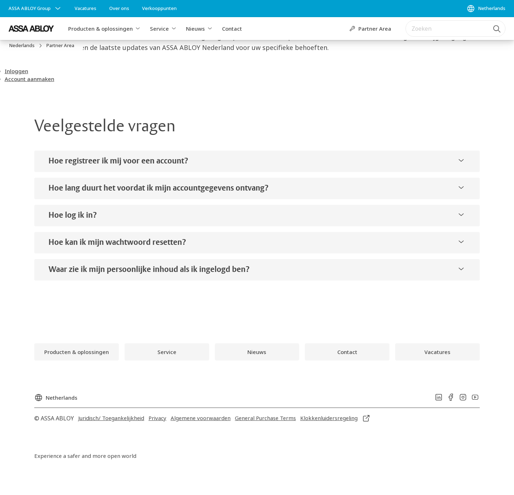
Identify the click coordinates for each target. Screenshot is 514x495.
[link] (85, 8)
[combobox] (455, 28)
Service (159, 28)
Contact (232, 28)
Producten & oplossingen (100, 28)
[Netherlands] (486, 8)
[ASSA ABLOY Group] (35, 8)
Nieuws (195, 28)
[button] (137, 28)
